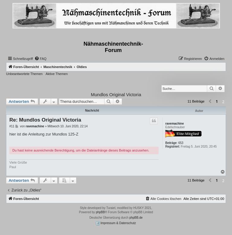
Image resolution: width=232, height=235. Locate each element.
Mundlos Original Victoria (116, 94)
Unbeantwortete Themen (24, 74)
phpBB (100, 212)
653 (180, 143)
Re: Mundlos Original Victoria (45, 120)
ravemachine (174, 123)
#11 (11, 126)
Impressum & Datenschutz (116, 223)
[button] (210, 101)
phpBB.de (136, 217)
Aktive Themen (57, 74)
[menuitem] (40, 58)
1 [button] (217, 101)
